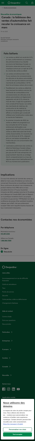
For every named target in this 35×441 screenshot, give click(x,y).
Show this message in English (13, 424)
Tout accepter (17, 434)
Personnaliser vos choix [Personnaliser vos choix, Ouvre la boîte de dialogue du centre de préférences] (17, 429)
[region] (17, 419)
